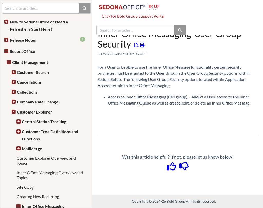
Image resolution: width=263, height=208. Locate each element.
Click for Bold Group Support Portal (133, 16)
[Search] (180, 30)
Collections (27, 92)
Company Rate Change (37, 101)
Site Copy (25, 187)
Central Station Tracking (44, 121)
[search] (135, 30)
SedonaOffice (22, 51)
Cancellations (29, 82)
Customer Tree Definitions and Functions (50, 135)
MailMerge (32, 148)
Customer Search (33, 72)
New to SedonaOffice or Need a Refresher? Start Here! (39, 25)
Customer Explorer (34, 111)
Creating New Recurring (38, 196)
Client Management (30, 62)
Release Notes (47, 39)
